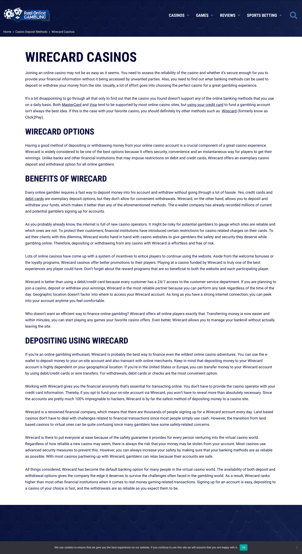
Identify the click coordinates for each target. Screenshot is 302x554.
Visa (93, 104)
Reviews (230, 15)
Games (204, 15)
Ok (243, 547)
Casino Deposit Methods (32, 32)
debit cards (34, 198)
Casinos (179, 15)
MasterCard (71, 104)
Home (7, 32)
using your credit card (205, 104)
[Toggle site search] (294, 15)
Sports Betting (264, 15)
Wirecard (229, 111)
